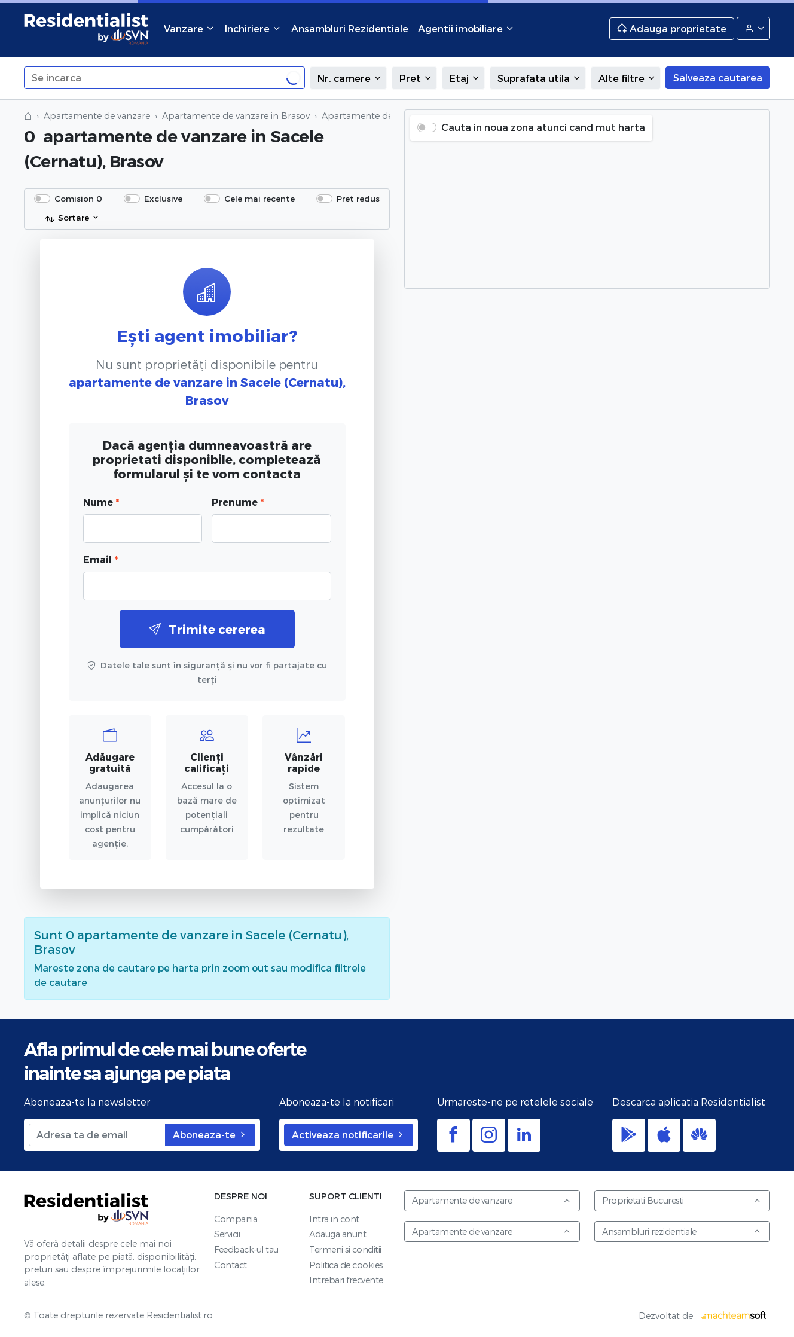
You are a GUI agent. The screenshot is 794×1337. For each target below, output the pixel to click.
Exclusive (163, 198)
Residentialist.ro (86, 28)
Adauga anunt (337, 1234)
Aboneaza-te (210, 1134)
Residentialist (86, 1209)
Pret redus (358, 198)
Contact (230, 1265)
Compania (235, 1219)
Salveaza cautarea (717, 77)
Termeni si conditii (345, 1249)
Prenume (238, 502)
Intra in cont (334, 1219)
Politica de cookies (346, 1265)
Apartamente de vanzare (97, 116)
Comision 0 (78, 198)
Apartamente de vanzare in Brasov (236, 116)
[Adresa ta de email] (97, 1135)
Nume (101, 502)
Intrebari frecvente (346, 1280)
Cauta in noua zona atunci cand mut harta (543, 127)
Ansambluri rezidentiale (681, 1231)
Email (100, 559)
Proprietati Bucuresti (681, 1200)
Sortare (66, 218)
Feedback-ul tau (246, 1249)
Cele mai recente (259, 198)
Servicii (227, 1234)
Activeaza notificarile (348, 1134)
